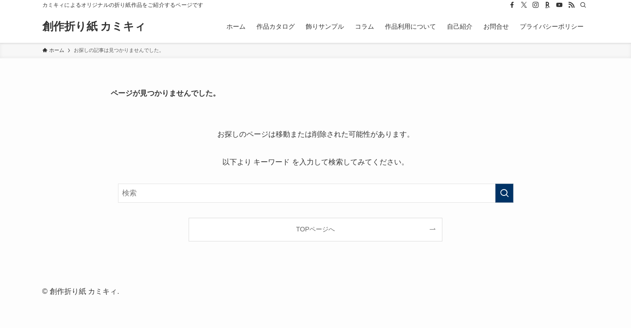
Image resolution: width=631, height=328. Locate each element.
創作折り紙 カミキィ (94, 26)
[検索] (583, 5)
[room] (548, 5)
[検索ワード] (315, 193)
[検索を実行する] (504, 193)
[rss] (571, 5)
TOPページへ (315, 229)
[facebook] (512, 5)
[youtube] (559, 5)
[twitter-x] (524, 5)
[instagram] (536, 5)
